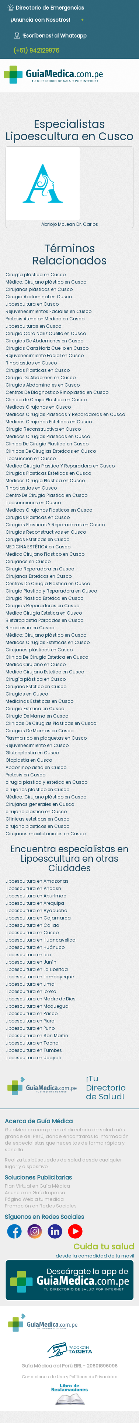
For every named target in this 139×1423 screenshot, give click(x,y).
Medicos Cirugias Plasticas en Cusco (48, 436)
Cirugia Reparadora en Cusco (40, 569)
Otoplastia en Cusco (29, 760)
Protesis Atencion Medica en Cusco (45, 319)
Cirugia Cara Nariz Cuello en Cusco (46, 333)
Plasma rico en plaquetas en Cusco (46, 738)
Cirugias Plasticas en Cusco (38, 370)
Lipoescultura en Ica (28, 954)
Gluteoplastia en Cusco (32, 753)
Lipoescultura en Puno (30, 1028)
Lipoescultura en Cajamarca (38, 918)
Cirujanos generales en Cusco (40, 804)
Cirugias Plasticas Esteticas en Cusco (48, 473)
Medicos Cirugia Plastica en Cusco (45, 480)
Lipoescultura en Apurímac (36, 896)
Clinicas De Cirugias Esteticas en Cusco (51, 451)
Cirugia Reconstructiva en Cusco (43, 429)
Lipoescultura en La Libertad (37, 969)
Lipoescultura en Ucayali (33, 1057)
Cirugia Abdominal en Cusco (39, 297)
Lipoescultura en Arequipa (35, 903)
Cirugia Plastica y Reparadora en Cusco (51, 591)
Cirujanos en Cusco (28, 561)
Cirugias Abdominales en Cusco (43, 385)
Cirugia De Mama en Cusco (37, 716)
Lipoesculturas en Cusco (33, 326)
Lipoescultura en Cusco (32, 304)
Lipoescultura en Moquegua (37, 1006)
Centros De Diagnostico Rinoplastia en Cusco (57, 392)
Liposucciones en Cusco (33, 502)
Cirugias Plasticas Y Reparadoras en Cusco (55, 525)
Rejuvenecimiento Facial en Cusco (45, 355)
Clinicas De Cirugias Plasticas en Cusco (51, 723)
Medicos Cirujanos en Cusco (38, 407)
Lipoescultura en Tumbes (34, 1050)
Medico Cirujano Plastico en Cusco (45, 554)
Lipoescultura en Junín (31, 962)
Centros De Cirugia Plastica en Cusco (48, 583)
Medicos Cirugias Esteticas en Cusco (48, 642)
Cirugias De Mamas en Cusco (39, 730)
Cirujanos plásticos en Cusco (39, 289)
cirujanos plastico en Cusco (37, 789)
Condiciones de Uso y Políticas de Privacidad (70, 1377)
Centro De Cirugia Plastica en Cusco (46, 495)
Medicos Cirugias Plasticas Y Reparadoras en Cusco (65, 414)
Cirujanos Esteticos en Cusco (39, 576)
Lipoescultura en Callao (32, 925)
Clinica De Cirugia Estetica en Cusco (47, 657)
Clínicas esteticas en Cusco (37, 819)
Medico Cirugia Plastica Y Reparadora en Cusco (60, 466)
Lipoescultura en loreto (31, 991)
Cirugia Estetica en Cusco (35, 708)
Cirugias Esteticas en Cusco (37, 539)
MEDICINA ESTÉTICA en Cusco (38, 547)
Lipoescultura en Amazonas (37, 881)
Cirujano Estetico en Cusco (36, 686)
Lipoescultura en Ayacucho (36, 910)
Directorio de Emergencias (50, 7)
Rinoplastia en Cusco (30, 628)
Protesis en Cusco (25, 775)
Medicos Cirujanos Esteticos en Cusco (49, 422)
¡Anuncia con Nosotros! (40, 20)
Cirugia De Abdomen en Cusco (41, 377)
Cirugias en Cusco (27, 694)
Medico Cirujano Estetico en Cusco (45, 672)
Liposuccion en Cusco (31, 458)
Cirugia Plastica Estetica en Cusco (44, 598)
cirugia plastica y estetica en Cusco (46, 782)
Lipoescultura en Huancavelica (41, 940)
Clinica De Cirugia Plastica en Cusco (47, 444)
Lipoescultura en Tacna (32, 1043)
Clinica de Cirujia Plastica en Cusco (46, 399)
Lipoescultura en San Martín (37, 1035)
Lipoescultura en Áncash (33, 888)
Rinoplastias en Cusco (31, 363)
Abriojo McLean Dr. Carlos (69, 224)
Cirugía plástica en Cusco (36, 274)
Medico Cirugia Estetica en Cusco (44, 613)
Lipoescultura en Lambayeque (40, 977)
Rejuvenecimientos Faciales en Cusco (48, 311)
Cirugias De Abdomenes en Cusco (44, 341)
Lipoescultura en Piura (30, 1021)
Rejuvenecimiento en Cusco (37, 745)
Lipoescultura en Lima (30, 984)
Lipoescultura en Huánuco (35, 947)
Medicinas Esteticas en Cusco (39, 701)
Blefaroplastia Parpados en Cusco (44, 620)
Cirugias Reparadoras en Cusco (42, 605)
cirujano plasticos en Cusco (37, 826)
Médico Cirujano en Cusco (36, 664)
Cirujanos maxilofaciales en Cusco (46, 833)
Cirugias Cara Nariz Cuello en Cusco (47, 348)
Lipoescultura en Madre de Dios (41, 999)
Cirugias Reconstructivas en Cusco (46, 532)
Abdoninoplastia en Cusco (36, 767)
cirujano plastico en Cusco (36, 811)
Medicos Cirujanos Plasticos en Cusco (49, 510)
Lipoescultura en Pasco (32, 1013)
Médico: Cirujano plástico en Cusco (46, 282)
